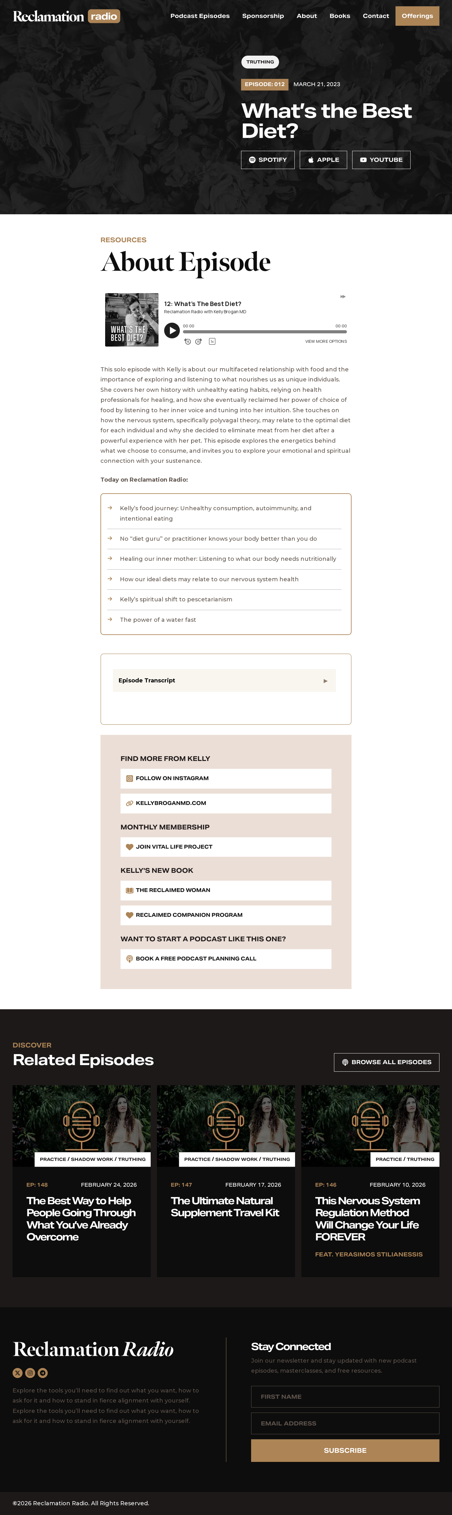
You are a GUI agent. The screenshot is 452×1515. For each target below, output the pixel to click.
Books (340, 15)
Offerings (417, 15)
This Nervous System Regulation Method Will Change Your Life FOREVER (367, 1218)
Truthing (260, 62)
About (307, 15)
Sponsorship (263, 15)
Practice (53, 1159)
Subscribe (345, 1451)
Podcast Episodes (200, 15)
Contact (376, 15)
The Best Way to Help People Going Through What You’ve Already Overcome (80, 1218)
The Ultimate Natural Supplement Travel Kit (225, 1206)
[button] (224, 680)
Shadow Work (92, 1159)
